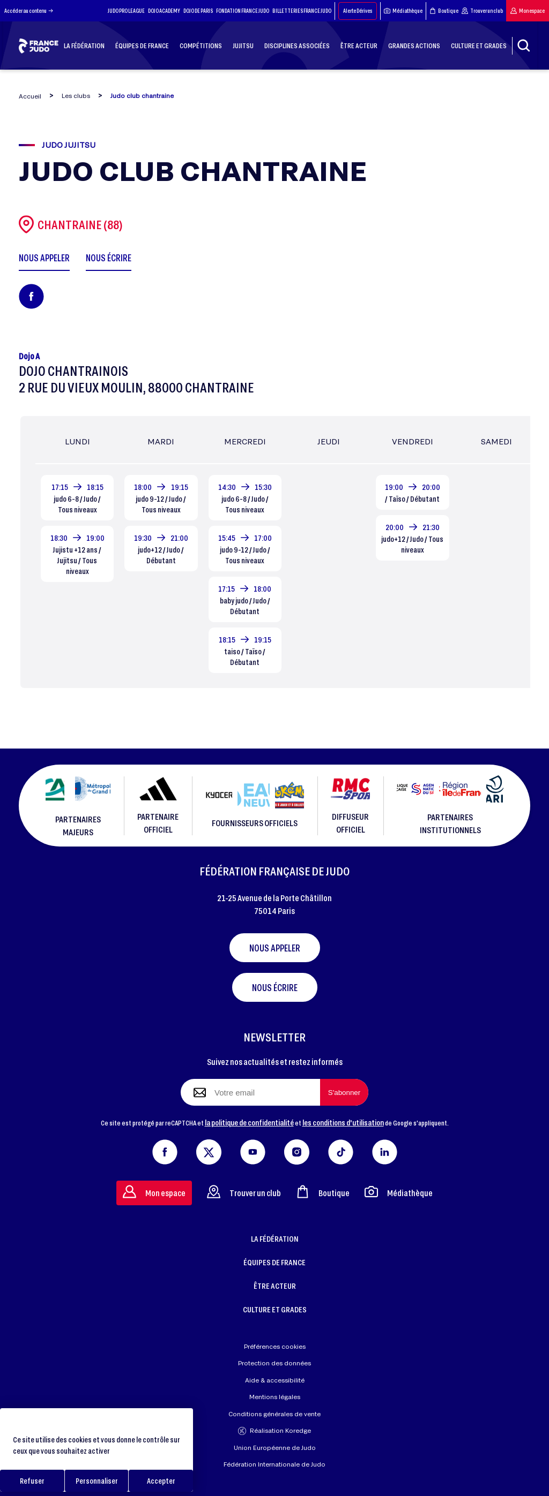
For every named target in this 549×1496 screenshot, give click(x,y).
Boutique (443, 10)
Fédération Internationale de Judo (274, 1464)
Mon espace (527, 10)
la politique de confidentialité (249, 1122)
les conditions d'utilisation (343, 1122)
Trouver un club (482, 10)
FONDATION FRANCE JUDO (242, 10)
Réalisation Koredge (274, 1431)
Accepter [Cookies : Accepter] (161, 1480)
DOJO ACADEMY (164, 10)
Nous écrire (275, 987)
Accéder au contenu (28, 10)
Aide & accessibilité (275, 1380)
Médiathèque (403, 10)
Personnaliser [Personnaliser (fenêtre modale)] (97, 1480)
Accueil (30, 96)
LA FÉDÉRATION (275, 1238)
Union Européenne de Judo (275, 1447)
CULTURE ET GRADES (275, 1309)
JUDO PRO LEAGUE (126, 10)
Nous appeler (274, 947)
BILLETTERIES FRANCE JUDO (301, 10)
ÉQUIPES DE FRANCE (274, 1262)
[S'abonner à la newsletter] (344, 1092)
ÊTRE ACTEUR (275, 1285)
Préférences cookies (275, 1346)
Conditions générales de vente (274, 1413)
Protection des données (274, 1362)
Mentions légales (274, 1396)
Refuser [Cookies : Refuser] (32, 1480)
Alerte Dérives (357, 10)
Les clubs (76, 96)
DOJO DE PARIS (198, 10)
